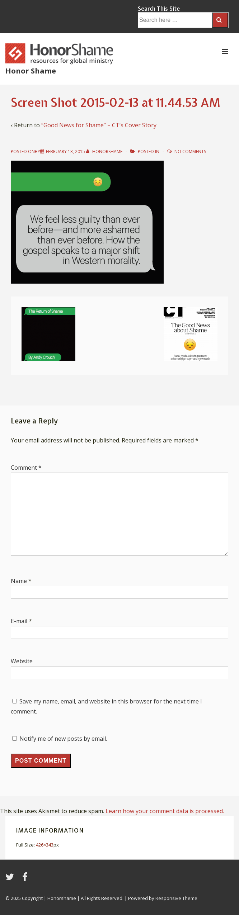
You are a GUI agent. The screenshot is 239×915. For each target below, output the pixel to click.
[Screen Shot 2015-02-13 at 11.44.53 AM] (65, 151)
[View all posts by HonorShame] (104, 151)
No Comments (190, 151)
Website (22, 661)
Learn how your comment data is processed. (165, 811)
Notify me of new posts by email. (63, 739)
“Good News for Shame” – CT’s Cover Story (98, 125)
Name (19, 581)
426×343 (44, 844)
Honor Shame (30, 71)
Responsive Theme (176, 898)
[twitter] (11, 879)
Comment (26, 467)
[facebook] (25, 879)
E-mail (19, 621)
